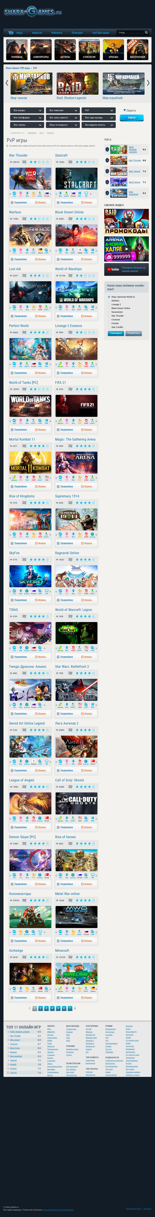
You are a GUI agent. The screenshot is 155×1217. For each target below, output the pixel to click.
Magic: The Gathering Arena (75, 439)
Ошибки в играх (72, 1049)
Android (89, 1049)
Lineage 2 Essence (68, 326)
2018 (68, 1035)
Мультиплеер (110, 1029)
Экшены (50, 1052)
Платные (89, 1072)
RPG (49, 1029)
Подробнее (21, 202)
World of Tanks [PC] (23, 382)
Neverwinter (117, 312)
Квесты (50, 1075)
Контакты (148, 1209)
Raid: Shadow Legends (71, 98)
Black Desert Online (69, 212)
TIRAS (13, 610)
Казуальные (130, 1052)
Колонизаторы (20, 894)
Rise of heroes (65, 837)
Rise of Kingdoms (22, 496)
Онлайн (108, 1046)
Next (148, 83)
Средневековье (132, 1060)
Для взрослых (71, 1075)
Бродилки (129, 1035)
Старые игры (71, 1029)
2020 (68, 1040)
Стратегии (51, 1061)
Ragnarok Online (67, 553)
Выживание (130, 1049)
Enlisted (13, 1069)
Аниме (107, 1072)
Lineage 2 (116, 304)
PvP (106, 1040)
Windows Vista (91, 1038)
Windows (89, 1032)
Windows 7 (90, 1040)
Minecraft (62, 950)
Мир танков (19, 98)
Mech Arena (134, 182)
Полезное (70, 1052)
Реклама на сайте (133, 1209)
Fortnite (115, 323)
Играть (42, 202)
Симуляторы (52, 1038)
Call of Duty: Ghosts (69, 780)
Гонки (49, 1043)
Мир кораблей (113, 98)
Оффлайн (109, 1052)
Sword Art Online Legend (27, 723)
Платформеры (52, 1072)
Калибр (13, 1064)
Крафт (128, 1043)
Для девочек (71, 1069)
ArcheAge (16, 950)
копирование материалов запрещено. (58, 1210)
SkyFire (14, 553)
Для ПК (88, 1029)
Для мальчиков (72, 1066)
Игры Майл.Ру (131, 1032)
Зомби (128, 1037)
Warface (15, 212)
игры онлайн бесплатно (32, 11)
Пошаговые (130, 1058)
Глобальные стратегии (114, 1060)
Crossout (115, 319)
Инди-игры (130, 1046)
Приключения (52, 1049)
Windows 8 (90, 1043)
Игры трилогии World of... (123, 297)
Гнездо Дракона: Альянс (27, 666)
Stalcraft (61, 155)
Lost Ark (15, 269)
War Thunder (18, 155)
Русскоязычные (111, 1066)
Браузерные (90, 1063)
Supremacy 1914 (67, 496)
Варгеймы (51, 1069)
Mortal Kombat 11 (22, 439)
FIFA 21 (60, 382)
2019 (68, 1038)
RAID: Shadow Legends (19, 1032)
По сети (108, 1049)
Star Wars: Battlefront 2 (72, 666)
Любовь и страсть (133, 1075)
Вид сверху (130, 1069)
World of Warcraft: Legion (73, 610)
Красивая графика (133, 1072)
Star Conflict (117, 327)
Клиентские (90, 1060)
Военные (129, 1026)
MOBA (49, 1040)
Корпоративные (111, 1043)
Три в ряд (109, 1069)
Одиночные (109, 1032)
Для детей (70, 1072)
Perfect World (19, 326)
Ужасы (49, 1063)
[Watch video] (126, 221)
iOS (87, 1052)
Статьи (69, 1055)
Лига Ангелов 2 (66, 723)
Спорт (128, 1029)
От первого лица (132, 1040)
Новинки (69, 1032)
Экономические (132, 1066)
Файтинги (51, 1046)
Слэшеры (51, 1055)
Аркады (50, 1058)
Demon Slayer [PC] (22, 837)
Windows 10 (90, 1046)
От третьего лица (132, 1055)
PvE (106, 1038)
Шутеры (50, 1035)
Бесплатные (90, 1075)
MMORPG (51, 1032)
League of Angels (21, 780)
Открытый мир (111, 1075)
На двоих (109, 1035)
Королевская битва (54, 1066)
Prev (7, 83)
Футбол (129, 1063)
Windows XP (90, 1035)
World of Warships (68, 269)
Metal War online (67, 894)
